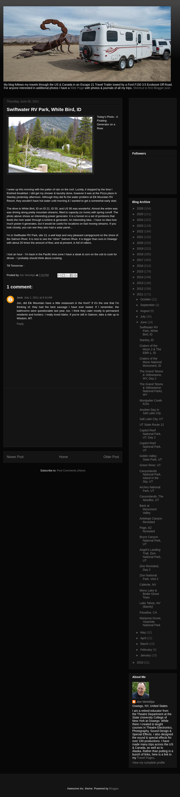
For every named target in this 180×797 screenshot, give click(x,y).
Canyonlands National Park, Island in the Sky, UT (150, 476)
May (143, 632)
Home (63, 457)
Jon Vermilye (145, 701)
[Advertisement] (62, 417)
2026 (140, 208)
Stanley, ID (147, 340)
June (143, 322)
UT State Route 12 (152, 424)
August (145, 311)
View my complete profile (148, 762)
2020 (140, 243)
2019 (140, 248)
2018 (140, 254)
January (146, 655)
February (146, 649)
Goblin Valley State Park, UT (151, 457)
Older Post (111, 457)
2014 (140, 277)
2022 (140, 231)
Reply (20, 323)
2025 (140, 214)
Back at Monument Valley (148, 509)
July (143, 316)
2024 (140, 219)
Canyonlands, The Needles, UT (151, 498)
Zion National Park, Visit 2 (149, 577)
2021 (140, 237)
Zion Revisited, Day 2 (149, 567)
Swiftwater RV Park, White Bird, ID (149, 331)
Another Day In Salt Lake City (150, 411)
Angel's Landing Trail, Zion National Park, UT (150, 555)
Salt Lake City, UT (151, 419)
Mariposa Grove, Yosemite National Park (150, 621)
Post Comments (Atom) (71, 470)
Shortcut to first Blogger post (151, 88)
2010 (140, 662)
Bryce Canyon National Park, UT (150, 540)
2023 (140, 225)
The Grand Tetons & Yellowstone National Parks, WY (151, 389)
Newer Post (15, 457)
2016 (140, 265)
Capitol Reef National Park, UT (150, 446)
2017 (140, 260)
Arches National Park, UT (150, 489)
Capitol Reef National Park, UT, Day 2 (150, 434)
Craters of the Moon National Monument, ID (151, 362)
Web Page (77, 88)
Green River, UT (150, 465)
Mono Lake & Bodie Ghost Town (149, 594)
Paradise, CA (148, 612)
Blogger (113, 788)
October (146, 299)
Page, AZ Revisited (147, 529)
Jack (20, 297)
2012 (140, 288)
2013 (140, 283)
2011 (140, 294)
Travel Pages (145, 757)
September (147, 305)
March (144, 643)
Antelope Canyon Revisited (151, 520)
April (143, 638)
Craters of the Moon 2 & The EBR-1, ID (150, 349)
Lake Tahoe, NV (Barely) (150, 604)
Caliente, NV (148, 584)
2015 (140, 271)
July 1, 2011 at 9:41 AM (38, 297)
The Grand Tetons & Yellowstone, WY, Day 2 (151, 375)
